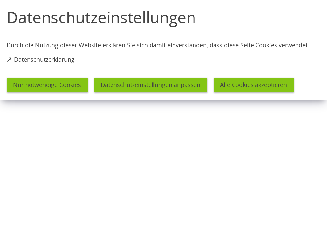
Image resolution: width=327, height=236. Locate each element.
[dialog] (163, 50)
